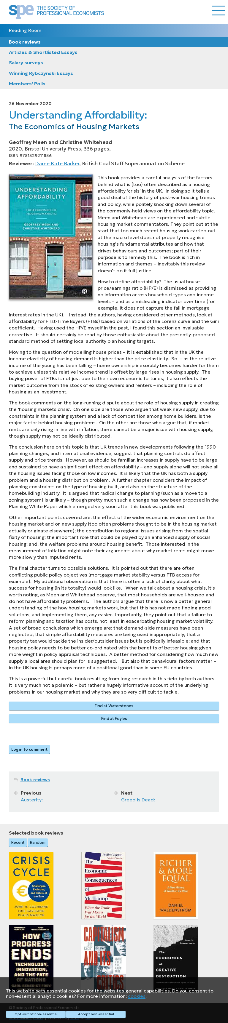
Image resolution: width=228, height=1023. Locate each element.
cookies (136, 996)
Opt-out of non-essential (36, 1014)
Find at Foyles (114, 718)
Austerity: (32, 800)
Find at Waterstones (114, 705)
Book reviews (25, 42)
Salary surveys (26, 62)
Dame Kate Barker (57, 163)
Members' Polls (27, 84)
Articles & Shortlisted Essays (43, 52)
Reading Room (25, 30)
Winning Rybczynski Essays (41, 73)
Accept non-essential (96, 1014)
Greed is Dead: (138, 800)
